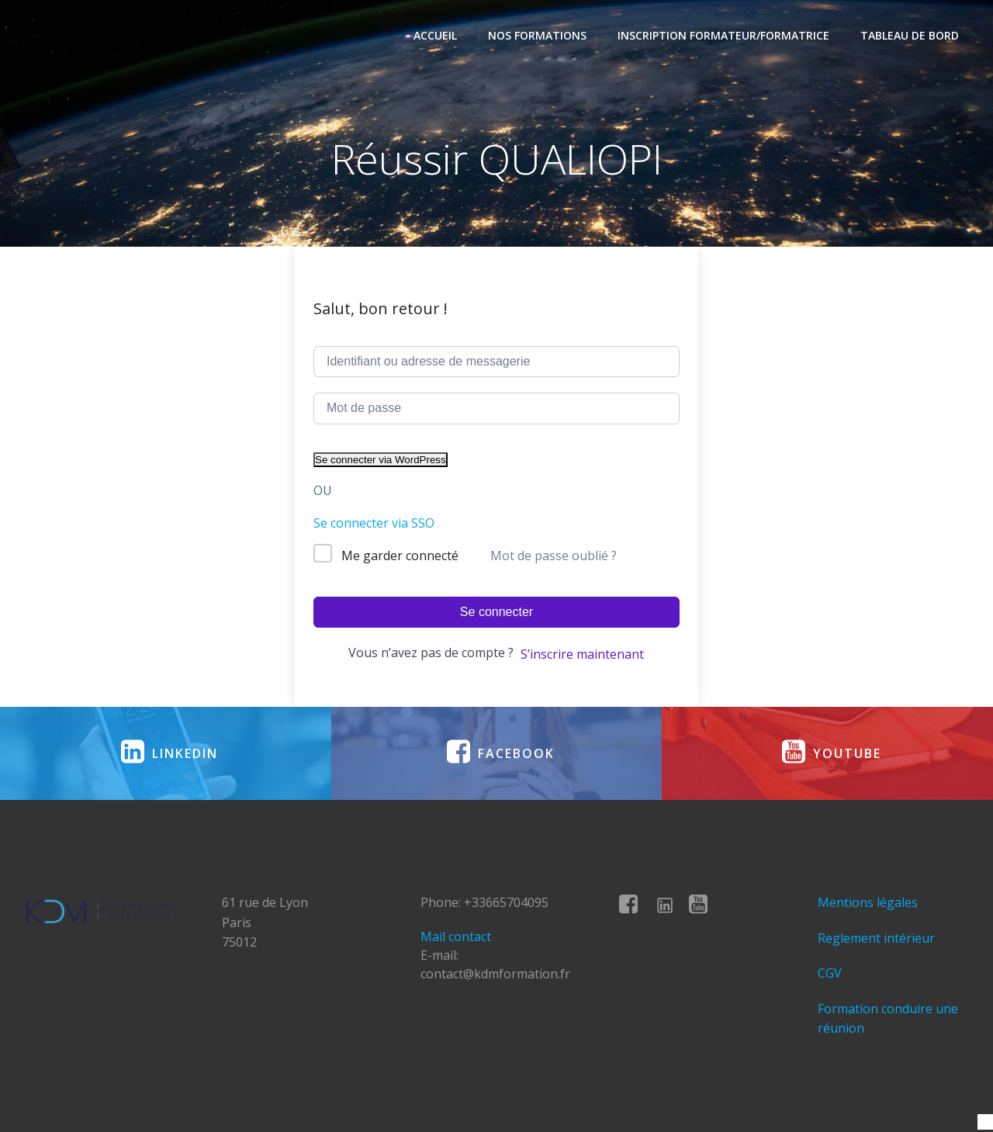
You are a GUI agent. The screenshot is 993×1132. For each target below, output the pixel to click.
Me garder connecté (399, 555)
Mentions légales (868, 902)
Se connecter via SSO (373, 522)
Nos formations (537, 35)
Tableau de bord (909, 35)
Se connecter (496, 611)
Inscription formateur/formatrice (723, 35)
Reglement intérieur (876, 938)
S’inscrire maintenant (582, 654)
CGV (830, 972)
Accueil (435, 35)
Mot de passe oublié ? (553, 555)
